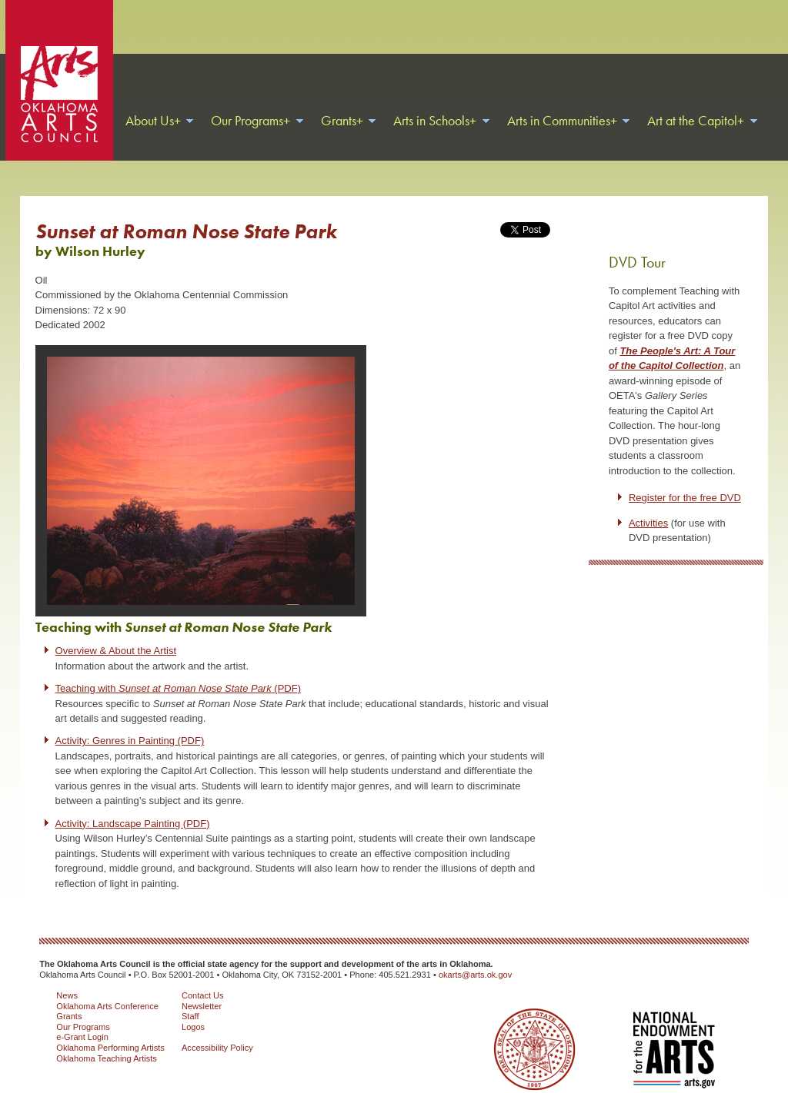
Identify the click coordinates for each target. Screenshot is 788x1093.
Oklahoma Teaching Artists (106, 1039)
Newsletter (202, 987)
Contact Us (203, 976)
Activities (648, 504)
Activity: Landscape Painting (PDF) (132, 804)
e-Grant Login (82, 1017)
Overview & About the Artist (116, 631)
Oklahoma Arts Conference (107, 987)
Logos (193, 1007)
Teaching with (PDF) (178, 669)
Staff (190, 997)
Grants (69, 997)
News (67, 976)
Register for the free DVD (685, 478)
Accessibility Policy (217, 1028)
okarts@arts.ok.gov (475, 955)
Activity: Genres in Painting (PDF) (130, 721)
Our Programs (82, 1007)
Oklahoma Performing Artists (110, 1028)
